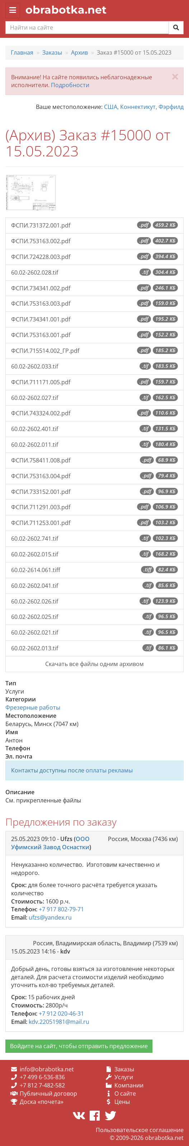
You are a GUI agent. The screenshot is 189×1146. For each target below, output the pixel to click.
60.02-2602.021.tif (94, 632)
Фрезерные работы (32, 707)
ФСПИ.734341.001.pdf (94, 319)
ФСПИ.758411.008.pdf (94, 460)
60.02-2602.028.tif (94, 272)
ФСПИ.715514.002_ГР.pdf (94, 351)
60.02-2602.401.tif (94, 429)
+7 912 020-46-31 (61, 1013)
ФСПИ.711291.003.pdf (94, 507)
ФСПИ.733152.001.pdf (94, 492)
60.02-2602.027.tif (94, 398)
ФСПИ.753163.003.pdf (94, 303)
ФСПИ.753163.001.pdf (94, 335)
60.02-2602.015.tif (94, 554)
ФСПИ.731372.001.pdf (94, 225)
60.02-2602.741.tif (94, 538)
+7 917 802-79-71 (61, 909)
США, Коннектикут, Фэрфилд (144, 107)
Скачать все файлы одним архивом (94, 664)
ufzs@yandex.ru (50, 917)
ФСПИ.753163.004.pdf (94, 476)
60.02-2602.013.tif (94, 648)
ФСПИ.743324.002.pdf (94, 413)
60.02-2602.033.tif (94, 366)
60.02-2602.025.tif (94, 617)
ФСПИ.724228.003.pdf (94, 257)
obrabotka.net (66, 9)
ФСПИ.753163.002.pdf (94, 241)
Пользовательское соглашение (140, 1130)
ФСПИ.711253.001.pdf (94, 523)
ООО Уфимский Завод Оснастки (50, 843)
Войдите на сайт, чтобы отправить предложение (79, 1046)
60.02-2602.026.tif (94, 601)
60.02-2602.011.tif (94, 445)
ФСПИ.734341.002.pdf (94, 288)
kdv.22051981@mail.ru (59, 1022)
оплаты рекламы (109, 770)
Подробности (70, 85)
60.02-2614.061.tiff (94, 570)
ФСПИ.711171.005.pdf (94, 382)
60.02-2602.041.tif (94, 586)
